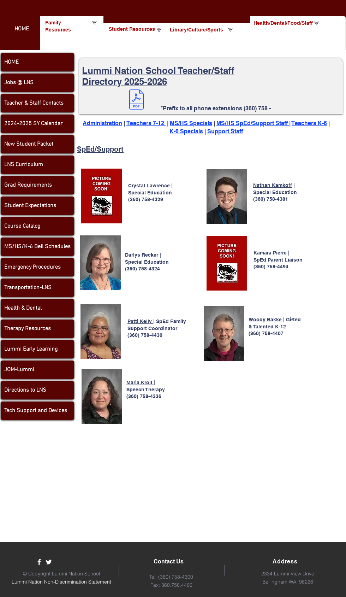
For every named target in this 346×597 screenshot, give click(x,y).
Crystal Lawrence (149, 185)
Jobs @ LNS (19, 82)
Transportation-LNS (28, 287)
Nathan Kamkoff (272, 185)
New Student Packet (28, 144)
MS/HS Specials (191, 123)
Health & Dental (23, 308)
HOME (11, 62)
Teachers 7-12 (146, 123)
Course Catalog (22, 226)
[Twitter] (49, 562)
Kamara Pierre (270, 253)
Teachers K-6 (309, 123)
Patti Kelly (140, 321)
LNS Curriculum (23, 164)
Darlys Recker (141, 255)
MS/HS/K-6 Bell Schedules (37, 246)
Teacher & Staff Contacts (34, 103)
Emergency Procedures (32, 267)
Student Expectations (30, 205)
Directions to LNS (25, 390)
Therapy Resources (27, 328)
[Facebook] (39, 562)
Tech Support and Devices (35, 410)
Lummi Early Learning (31, 349)
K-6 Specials (186, 131)
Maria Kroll (140, 382)
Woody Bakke (266, 319)
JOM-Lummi (19, 369)
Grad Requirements (28, 185)
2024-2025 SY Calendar (33, 123)
